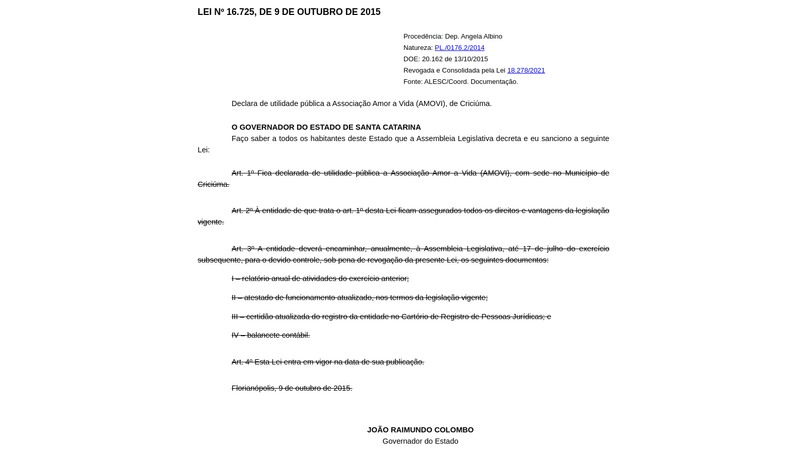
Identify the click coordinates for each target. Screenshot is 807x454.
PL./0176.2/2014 (460, 47)
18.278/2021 (526, 70)
